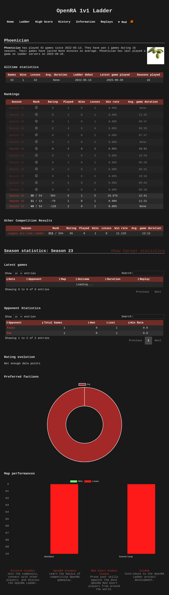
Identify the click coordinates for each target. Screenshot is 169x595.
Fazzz (11, 327)
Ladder (24, 21)
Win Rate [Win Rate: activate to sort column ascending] (136, 322)
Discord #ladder (23, 570)
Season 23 (16, 148)
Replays (107, 21)
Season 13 (16, 201)
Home (10, 21)
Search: (143, 273)
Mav (9, 333)
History (64, 21)
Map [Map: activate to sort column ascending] (63, 279)
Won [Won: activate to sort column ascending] (92, 322)
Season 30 (16, 121)
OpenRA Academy (64, 570)
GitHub (144, 570)
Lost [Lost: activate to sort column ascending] (112, 322)
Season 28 (16, 128)
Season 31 (16, 114)
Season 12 (16, 206)
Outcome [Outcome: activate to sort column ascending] (83, 279)
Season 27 (16, 135)
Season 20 (16, 169)
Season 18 (16, 183)
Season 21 (16, 162)
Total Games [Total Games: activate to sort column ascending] (53, 322)
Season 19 (16, 176)
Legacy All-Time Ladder (26, 233)
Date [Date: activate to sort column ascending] (11, 279)
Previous (142, 291)
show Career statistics (138, 251)
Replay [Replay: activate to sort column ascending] (145, 279)
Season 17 (16, 189)
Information (85, 21)
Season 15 (16, 195)
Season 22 (16, 155)
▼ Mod (122, 22)
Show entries (20, 273)
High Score (44, 21)
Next (158, 291)
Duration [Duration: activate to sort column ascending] (113, 279)
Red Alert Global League (104, 572)
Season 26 (16, 142)
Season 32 (16, 108)
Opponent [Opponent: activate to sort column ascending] (35, 279)
